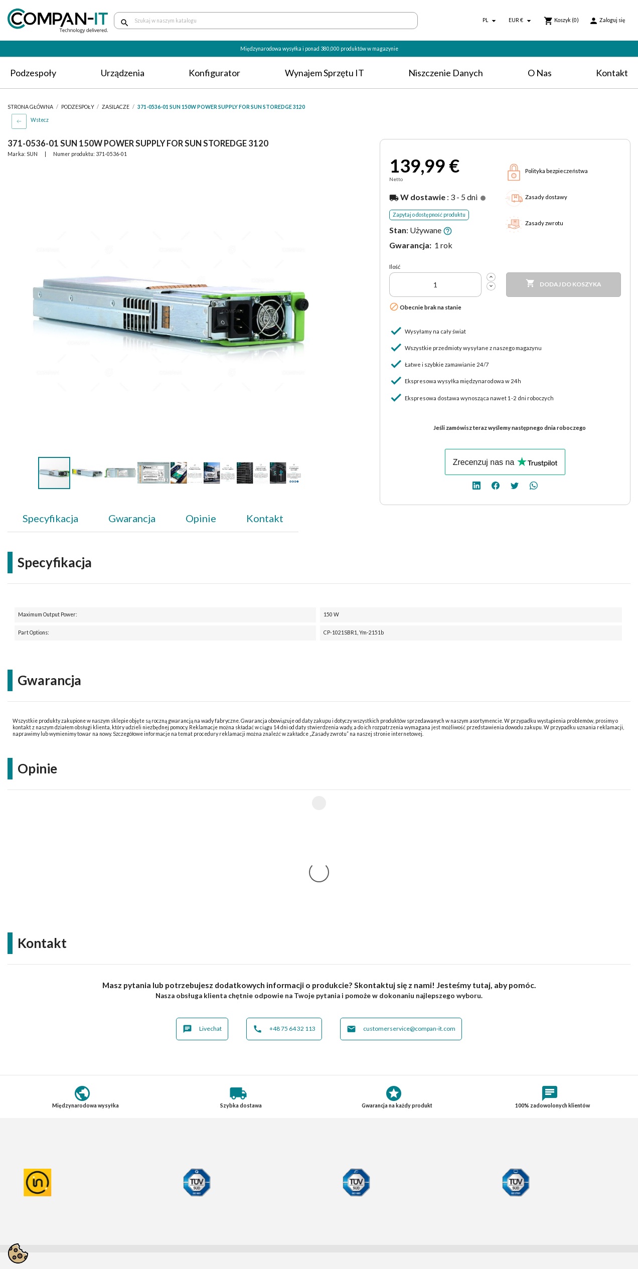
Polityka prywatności (40, 1174)
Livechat (202, 896)
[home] (53, 21)
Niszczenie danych (445, 72)
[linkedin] (476, 485)
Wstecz (40, 120)
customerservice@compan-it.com (401, 896)
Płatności (182, 1174)
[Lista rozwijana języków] (491, 21)
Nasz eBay (343, 1213)
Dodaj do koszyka (564, 283)
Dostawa (181, 1165)
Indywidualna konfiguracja (207, 1183)
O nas (540, 72)
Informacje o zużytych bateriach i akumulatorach (59, 1195)
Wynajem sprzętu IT (324, 72)
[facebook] (496, 485)
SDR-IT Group (349, 1195)
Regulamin (24, 1165)
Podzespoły (33, 72)
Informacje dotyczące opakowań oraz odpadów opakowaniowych (65, 1211)
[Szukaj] (266, 20)
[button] (305, 176)
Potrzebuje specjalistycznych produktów (230, 1192)
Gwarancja (131, 518)
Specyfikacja (50, 518)
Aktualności (185, 1201)
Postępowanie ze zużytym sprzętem (63, 1183)
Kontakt (612, 72)
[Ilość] (435, 284)
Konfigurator (214, 72)
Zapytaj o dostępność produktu (429, 215)
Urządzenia (122, 72)
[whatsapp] (534, 485)
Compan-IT (345, 1204)
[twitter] (515, 485)
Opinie (201, 518)
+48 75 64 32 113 (284, 896)
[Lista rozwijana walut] (521, 21)
